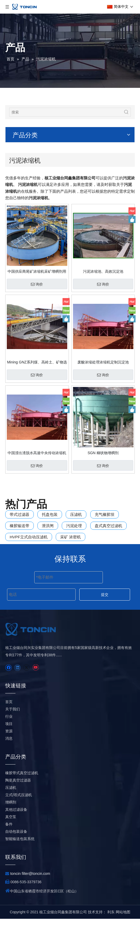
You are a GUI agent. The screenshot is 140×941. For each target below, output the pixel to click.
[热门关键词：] (126, 112)
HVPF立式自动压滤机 (29, 537)
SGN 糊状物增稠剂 (103, 453)
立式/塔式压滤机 (18, 817)
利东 (111, 934)
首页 (9, 724)
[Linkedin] (17, 690)
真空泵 (10, 839)
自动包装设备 (16, 854)
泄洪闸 (48, 525)
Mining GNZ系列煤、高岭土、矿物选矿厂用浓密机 (37, 362)
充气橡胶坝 (104, 514)
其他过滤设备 (16, 832)
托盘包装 (50, 514)
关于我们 (12, 731)
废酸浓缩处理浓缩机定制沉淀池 (103, 362)
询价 (37, 284)
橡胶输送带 (19, 525)
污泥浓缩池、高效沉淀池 (103, 271)
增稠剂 (10, 824)
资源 (9, 753)
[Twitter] (26, 690)
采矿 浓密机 (70, 537)
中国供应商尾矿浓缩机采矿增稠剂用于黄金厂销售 (37, 271)
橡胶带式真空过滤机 (21, 795)
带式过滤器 (19, 514)
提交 (104, 594)
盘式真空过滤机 (108, 525)
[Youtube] (35, 690)
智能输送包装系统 (20, 861)
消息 (9, 760)
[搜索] (65, 112)
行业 (9, 739)
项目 (9, 746)
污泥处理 (74, 525)
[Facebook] (8, 690)
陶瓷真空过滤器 (18, 802)
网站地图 (123, 934)
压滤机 (76, 514)
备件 (9, 846)
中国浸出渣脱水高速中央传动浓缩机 (37, 453)
